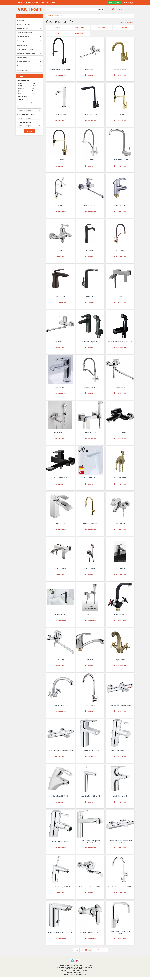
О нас (53, 3)
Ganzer (20, 88)
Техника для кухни (29, 70)
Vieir (32, 93)
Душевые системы (23, 24)
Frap (19, 86)
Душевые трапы (22, 57)
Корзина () (128, 3)
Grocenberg (22, 96)
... (77, 951)
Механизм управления (25, 114)
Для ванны (101, 27)
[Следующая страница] (106, 951)
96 (90, 951)
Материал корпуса (24, 122)
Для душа (56, 33)
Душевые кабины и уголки (29, 53)
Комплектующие (29, 37)
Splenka (33, 91)
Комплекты (79, 33)
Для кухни (56, 27)
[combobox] (29, 110)
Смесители (29, 20)
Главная (19, 3)
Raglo (33, 88)
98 (99, 951)
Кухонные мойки (29, 28)
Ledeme (33, 86)
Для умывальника (79, 27)
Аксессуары (29, 41)
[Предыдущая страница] (74, 951)
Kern (32, 83)
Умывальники (22, 45)
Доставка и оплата (32, 3)
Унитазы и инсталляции (29, 49)
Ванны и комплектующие (29, 66)
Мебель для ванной (29, 62)
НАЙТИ (100, 9)
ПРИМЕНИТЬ (29, 131)
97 (94, 951)
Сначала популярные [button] (126, 22)
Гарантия (45, 3)
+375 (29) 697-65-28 (122, 9)
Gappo (20, 91)
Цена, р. (20, 99)
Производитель (23, 80)
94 (81, 951)
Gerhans (21, 93)
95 (86, 951)
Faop (19, 83)
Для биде (123, 27)
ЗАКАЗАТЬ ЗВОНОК (113, 2)
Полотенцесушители (24, 32)
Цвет (19, 107)
